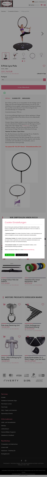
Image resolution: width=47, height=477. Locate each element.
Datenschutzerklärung (29, 249)
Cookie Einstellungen (21, 254)
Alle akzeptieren (10, 254)
